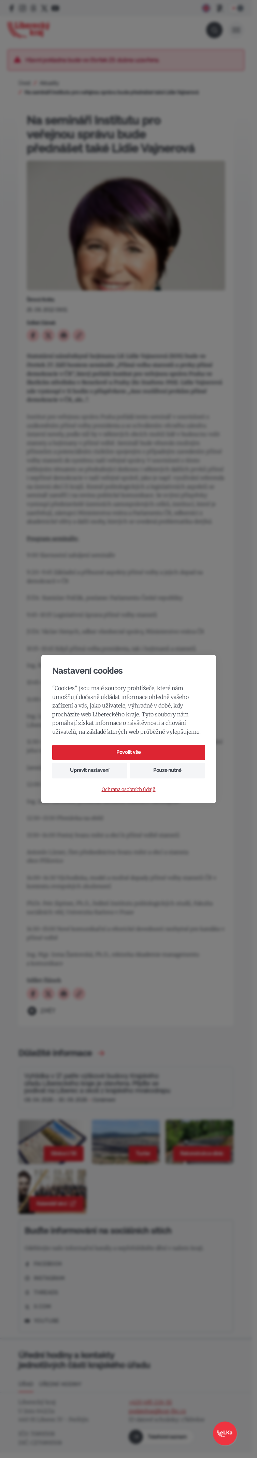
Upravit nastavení (89, 770)
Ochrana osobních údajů (129, 789)
